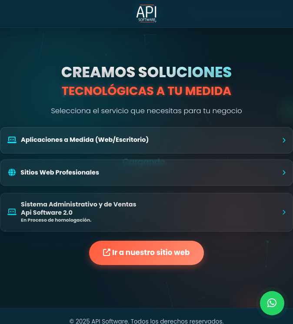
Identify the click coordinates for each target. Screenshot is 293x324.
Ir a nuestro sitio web (146, 252)
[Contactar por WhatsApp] (272, 303)
